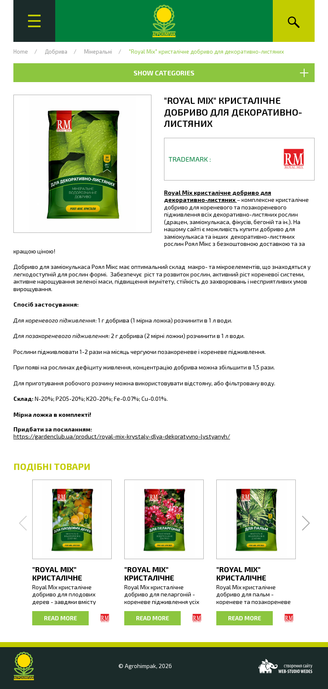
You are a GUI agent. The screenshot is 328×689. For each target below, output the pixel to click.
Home (20, 51)
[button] (82, 163)
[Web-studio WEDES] (285, 666)
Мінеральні (98, 51)
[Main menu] (34, 21)
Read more (60, 618)
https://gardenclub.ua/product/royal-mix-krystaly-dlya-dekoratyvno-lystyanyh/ (121, 436)
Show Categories (220, 73)
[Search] (294, 21)
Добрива (56, 51)
